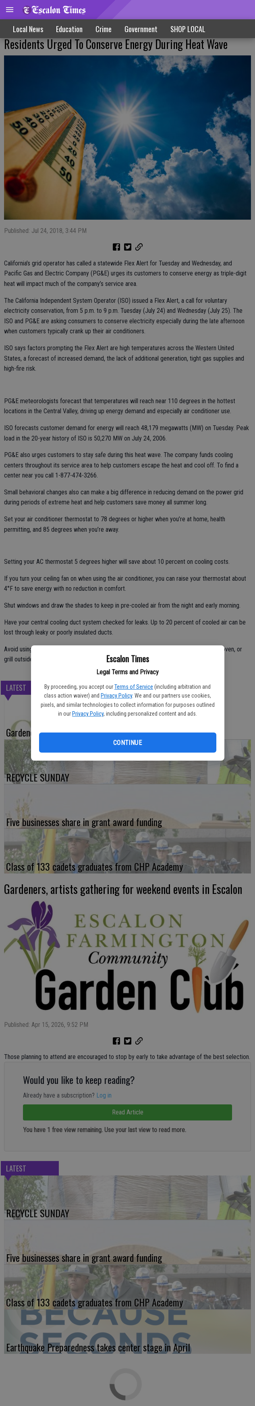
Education (69, 29)
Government (141, 29)
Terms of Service (133, 687)
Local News (28, 29)
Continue (127, 743)
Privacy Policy (116, 695)
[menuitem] (188, 29)
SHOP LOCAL (187, 29)
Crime (103, 29)
